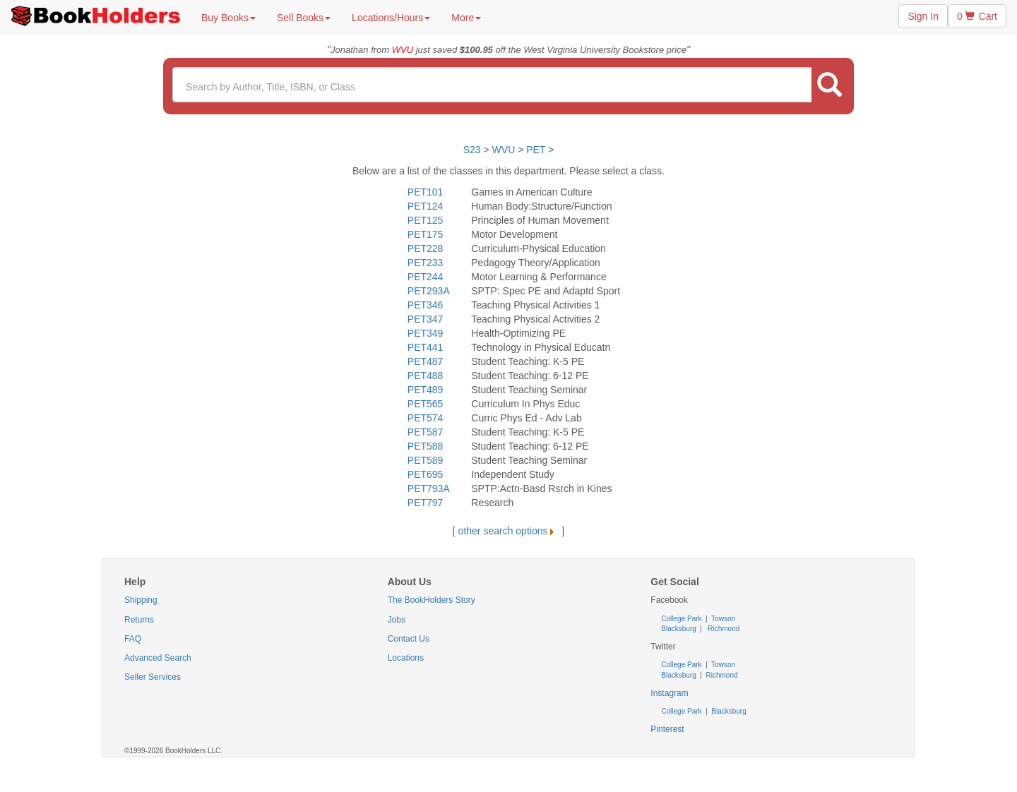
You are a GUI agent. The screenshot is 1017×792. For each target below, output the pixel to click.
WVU (505, 149)
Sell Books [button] (304, 17)
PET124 (426, 206)
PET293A (429, 290)
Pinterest (667, 729)
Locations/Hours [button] (391, 17)
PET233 (426, 262)
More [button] (466, 17)
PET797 (426, 502)
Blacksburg (678, 628)
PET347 (426, 319)
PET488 (426, 375)
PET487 (426, 361)
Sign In (923, 16)
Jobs (396, 620)
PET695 (426, 474)
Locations (406, 658)
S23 (472, 149)
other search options (509, 530)
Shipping (140, 600)
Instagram (669, 693)
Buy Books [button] (228, 17)
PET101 (426, 192)
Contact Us (408, 639)
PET (535, 149)
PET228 (426, 248)
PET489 (426, 389)
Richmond (723, 628)
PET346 (426, 305)
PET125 (426, 220)
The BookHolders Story (431, 600)
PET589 (426, 460)
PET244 (426, 276)
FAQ (132, 639)
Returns (139, 620)
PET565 (426, 403)
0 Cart (977, 16)
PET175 (426, 234)
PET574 (426, 418)
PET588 (426, 446)
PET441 (426, 347)
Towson (723, 619)
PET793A (429, 488)
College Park (682, 619)
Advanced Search (157, 658)
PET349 (426, 333)
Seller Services (152, 677)
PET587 (426, 432)
